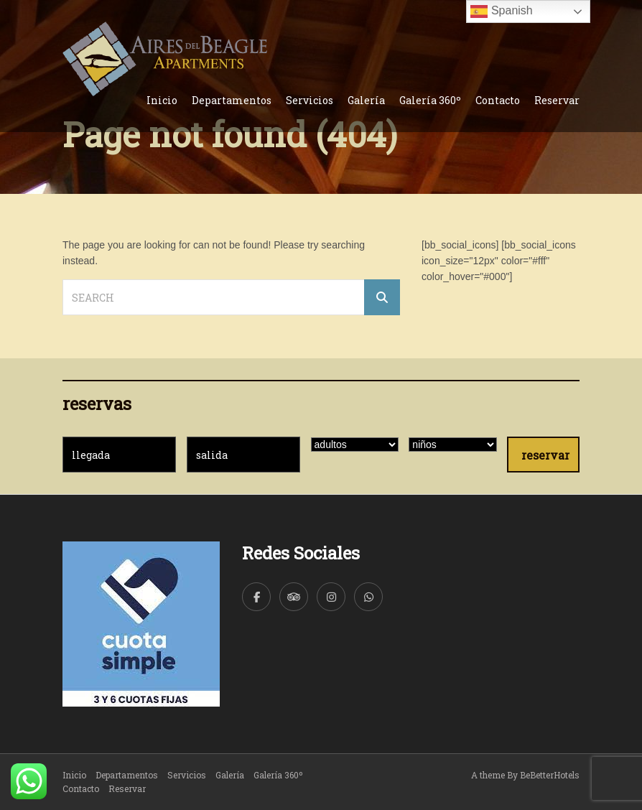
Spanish (501, 11)
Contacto (497, 100)
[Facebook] (256, 596)
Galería (366, 100)
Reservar (557, 100)
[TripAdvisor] (293, 596)
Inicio (161, 100)
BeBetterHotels (550, 775)
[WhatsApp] (368, 596)
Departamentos (231, 100)
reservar (545, 454)
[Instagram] (331, 596)
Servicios (309, 100)
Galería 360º (430, 100)
